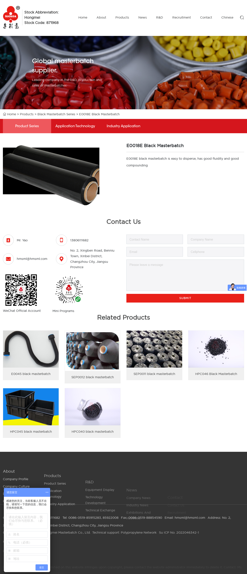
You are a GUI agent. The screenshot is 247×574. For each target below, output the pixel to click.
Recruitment (181, 17)
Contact (206, 17)
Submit (185, 298)
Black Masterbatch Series (56, 114)
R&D (159, 17)
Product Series (27, 126)
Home (82, 17)
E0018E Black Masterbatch (99, 114)
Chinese (227, 17)
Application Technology (75, 126)
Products (122, 17)
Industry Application (123, 126)
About (101, 17)
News (142, 17)
